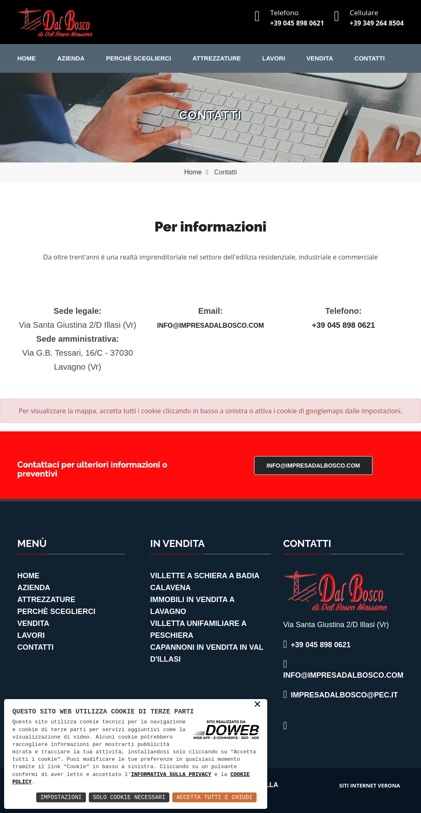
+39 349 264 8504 (377, 23)
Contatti (369, 58)
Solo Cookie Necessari (129, 797)
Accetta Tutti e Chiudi (214, 797)
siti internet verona (369, 785)
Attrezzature (216, 58)
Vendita (319, 58)
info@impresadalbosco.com (210, 325)
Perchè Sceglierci (138, 58)
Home (26, 58)
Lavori (273, 58)
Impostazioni (61, 797)
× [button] (257, 705)
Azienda (71, 58)
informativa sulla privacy (171, 774)
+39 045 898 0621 (297, 23)
